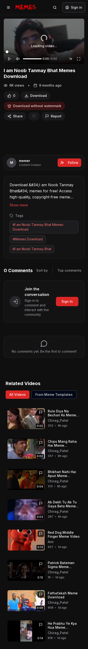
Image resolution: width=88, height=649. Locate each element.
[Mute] (18, 59)
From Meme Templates (54, 394)
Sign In (67, 301)
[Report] (53, 116)
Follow (69, 163)
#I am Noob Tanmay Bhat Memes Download (38, 227)
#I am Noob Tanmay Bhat (32, 249)
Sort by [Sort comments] (42, 270)
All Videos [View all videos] (17, 394)
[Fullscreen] (78, 59)
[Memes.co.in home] (25, 7)
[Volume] (32, 58)
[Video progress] (44, 51)
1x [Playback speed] (70, 58)
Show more (19, 205)
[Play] (9, 59)
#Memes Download (28, 239)
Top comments (69, 270)
